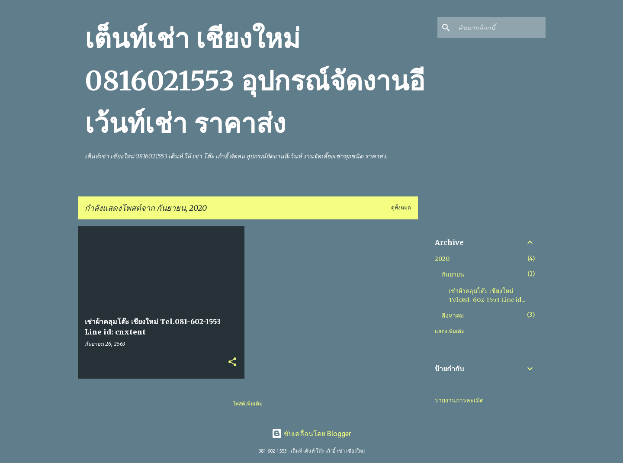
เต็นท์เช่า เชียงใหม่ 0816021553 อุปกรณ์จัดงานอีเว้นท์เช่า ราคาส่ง (255, 81)
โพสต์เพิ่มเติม (248, 403)
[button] (232, 362)
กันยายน (453, 274)
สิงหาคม (453, 315)
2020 (442, 259)
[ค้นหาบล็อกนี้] (500, 27)
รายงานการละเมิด (459, 400)
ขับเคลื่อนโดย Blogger (311, 433)
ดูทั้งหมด (401, 207)
